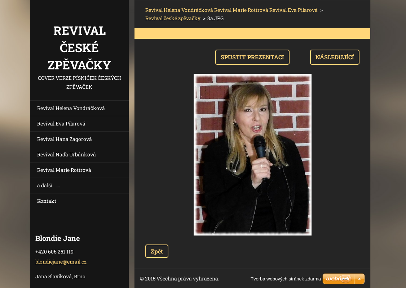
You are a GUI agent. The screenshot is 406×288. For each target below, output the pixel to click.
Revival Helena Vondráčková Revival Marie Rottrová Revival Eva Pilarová (231, 9)
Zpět (157, 251)
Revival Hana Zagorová (64, 139)
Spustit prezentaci (252, 57)
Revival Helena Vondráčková (71, 108)
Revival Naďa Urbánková (66, 154)
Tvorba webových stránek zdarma (286, 279)
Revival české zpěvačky (172, 18)
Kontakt (46, 200)
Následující (334, 57)
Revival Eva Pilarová (61, 123)
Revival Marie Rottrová (64, 169)
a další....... (48, 185)
